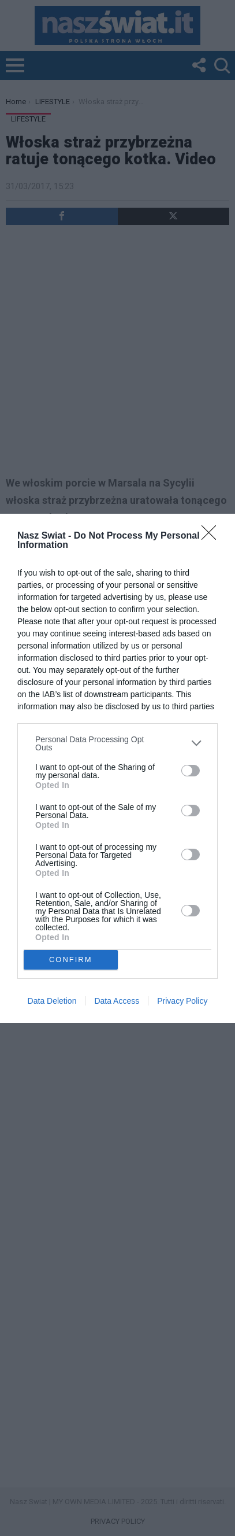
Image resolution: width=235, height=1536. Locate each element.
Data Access (116, 1000)
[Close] (212, 536)
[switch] (190, 770)
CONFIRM (70, 959)
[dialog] (117, 768)
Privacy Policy (182, 1000)
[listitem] (117, 743)
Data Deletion (52, 1000)
